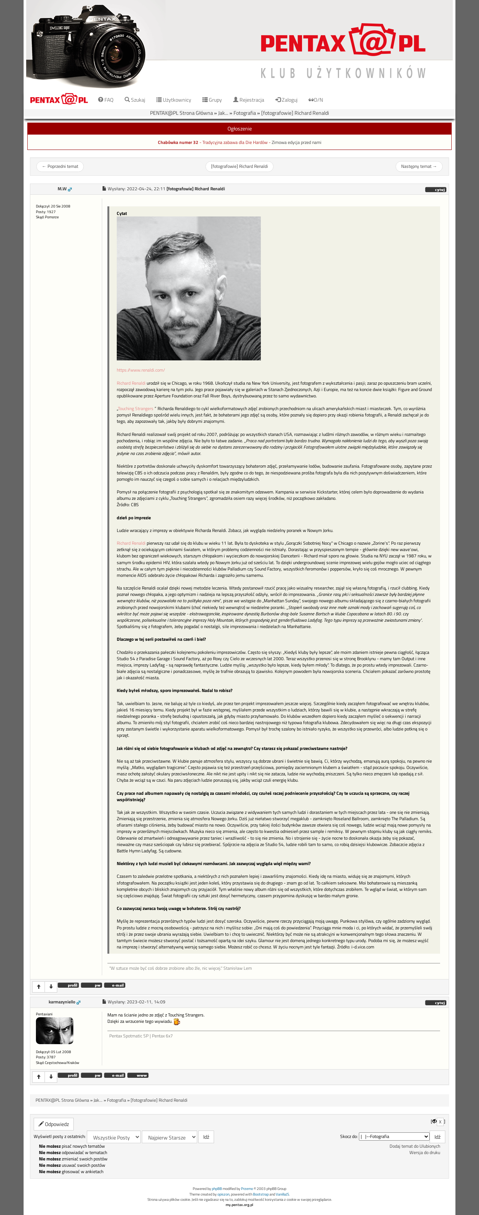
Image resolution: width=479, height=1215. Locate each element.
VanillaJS (282, 1194)
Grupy (212, 100)
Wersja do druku (424, 1152)
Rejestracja (248, 100)
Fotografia (245, 113)
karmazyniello (62, 1002)
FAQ (105, 100)
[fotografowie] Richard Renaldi (295, 113)
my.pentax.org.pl (239, 1205)
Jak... (223, 113)
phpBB (217, 1188)
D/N (316, 100)
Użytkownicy (173, 100)
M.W (62, 188)
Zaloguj (286, 100)
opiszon (223, 1194)
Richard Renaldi (131, 383)
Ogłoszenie (240, 128)
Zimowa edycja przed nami (296, 142)
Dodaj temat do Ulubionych (415, 1146)
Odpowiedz (54, 1124)
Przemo (247, 1188)
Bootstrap (261, 1194)
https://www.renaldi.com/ (141, 369)
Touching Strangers (135, 408)
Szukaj (135, 100)
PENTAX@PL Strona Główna (181, 113)
